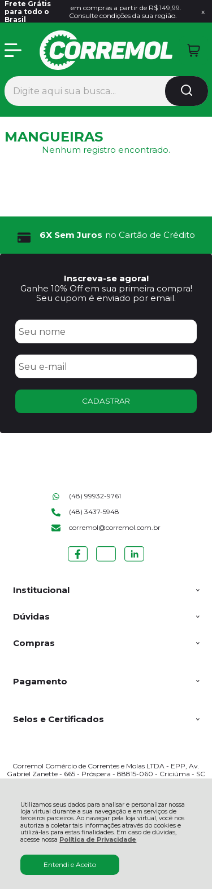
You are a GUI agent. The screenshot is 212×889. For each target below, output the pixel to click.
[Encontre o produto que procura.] (186, 91)
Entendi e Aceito (70, 864)
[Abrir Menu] (13, 50)
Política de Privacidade (97, 839)
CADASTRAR (106, 400)
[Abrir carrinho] (193, 50)
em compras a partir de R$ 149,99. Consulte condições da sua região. (93, 12)
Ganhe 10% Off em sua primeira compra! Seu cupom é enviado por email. (106, 293)
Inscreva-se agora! (106, 278)
